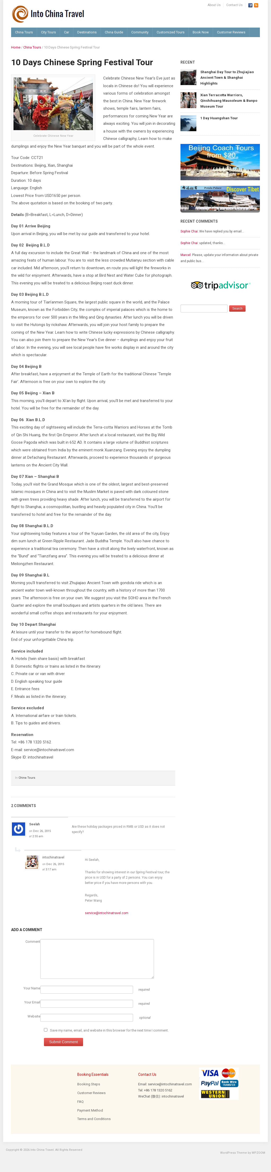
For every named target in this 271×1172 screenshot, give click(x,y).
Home (15, 47)
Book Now (201, 32)
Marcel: (185, 255)
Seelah (34, 824)
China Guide (114, 32)
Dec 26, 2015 (42, 831)
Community (139, 32)
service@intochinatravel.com (106, 913)
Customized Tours (170, 32)
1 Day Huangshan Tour (219, 118)
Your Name (32, 988)
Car (66, 32)
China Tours (24, 32)
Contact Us (234, 5)
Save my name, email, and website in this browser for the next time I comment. (109, 1030)
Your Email (32, 1002)
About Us (214, 5)
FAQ (80, 1102)
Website (34, 1016)
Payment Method (90, 1110)
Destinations (87, 32)
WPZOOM (258, 1153)
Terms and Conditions (94, 1119)
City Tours (48, 32)
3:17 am (51, 869)
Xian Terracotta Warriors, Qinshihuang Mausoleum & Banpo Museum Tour (228, 100)
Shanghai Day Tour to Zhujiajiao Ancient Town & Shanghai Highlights (227, 77)
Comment (32, 942)
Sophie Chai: (189, 231)
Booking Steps (88, 1084)
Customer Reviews (231, 32)
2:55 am (37, 836)
